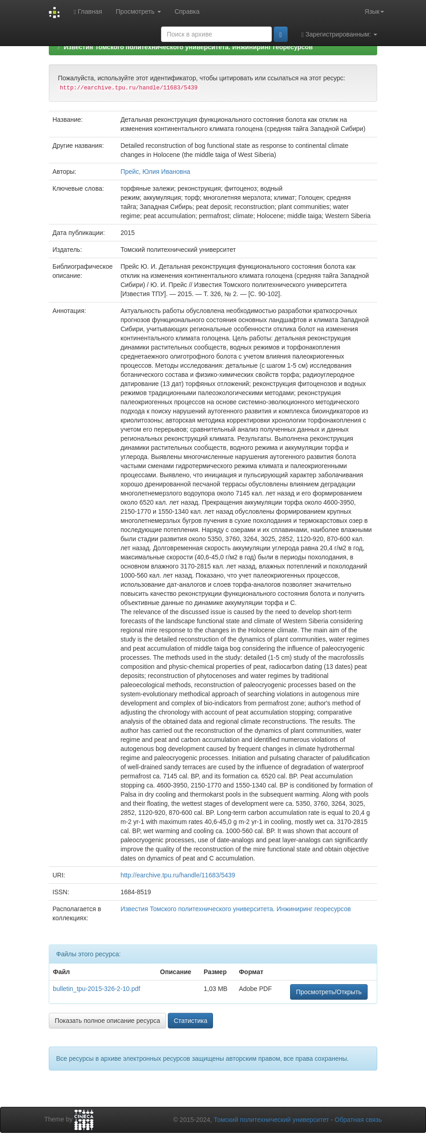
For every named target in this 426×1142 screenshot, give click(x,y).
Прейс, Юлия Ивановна (155, 171)
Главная (87, 12)
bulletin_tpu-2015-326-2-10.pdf (96, 988)
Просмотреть (138, 11)
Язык (374, 11)
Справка (187, 11)
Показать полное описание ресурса (107, 1020)
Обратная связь (358, 1119)
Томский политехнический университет (271, 1119)
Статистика (191, 1020)
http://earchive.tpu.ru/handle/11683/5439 (177, 875)
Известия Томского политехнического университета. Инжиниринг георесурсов (188, 47)
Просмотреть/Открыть (329, 992)
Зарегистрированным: (339, 34)
